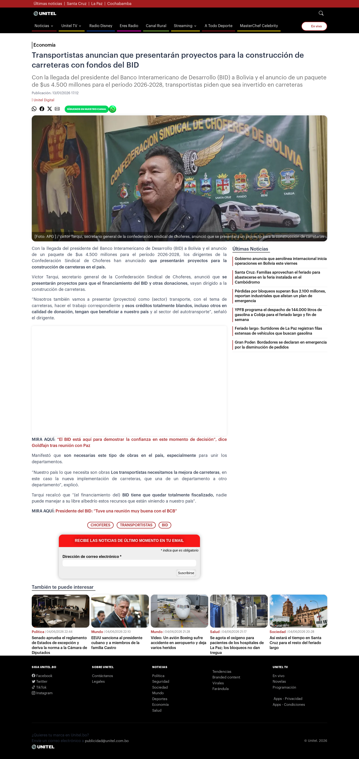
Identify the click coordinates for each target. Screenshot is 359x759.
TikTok (39, 687)
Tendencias (221, 672)
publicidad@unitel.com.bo (107, 741)
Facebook (42, 676)
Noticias (42, 26)
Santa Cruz (77, 4)
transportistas (136, 525)
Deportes (159, 699)
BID (165, 525)
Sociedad (278, 632)
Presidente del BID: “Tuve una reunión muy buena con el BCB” (116, 511)
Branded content (226, 677)
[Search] (321, 13)
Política (38, 632)
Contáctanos (102, 676)
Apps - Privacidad (288, 699)
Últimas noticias (48, 4)
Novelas (279, 681)
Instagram (42, 693)
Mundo (97, 632)
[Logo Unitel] (45, 13)
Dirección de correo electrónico (92, 557)
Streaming (183, 26)
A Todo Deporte (218, 26)
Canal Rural (156, 26)
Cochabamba (119, 4)
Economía (44, 45)
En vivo (315, 26)
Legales (98, 681)
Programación (284, 687)
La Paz (97, 4)
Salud (215, 632)
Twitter (40, 681)
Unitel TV (69, 26)
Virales (218, 683)
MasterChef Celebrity (259, 26)
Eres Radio (129, 26)
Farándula (220, 689)
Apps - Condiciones (289, 704)
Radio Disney (100, 26)
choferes (100, 525)
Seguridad (160, 681)
